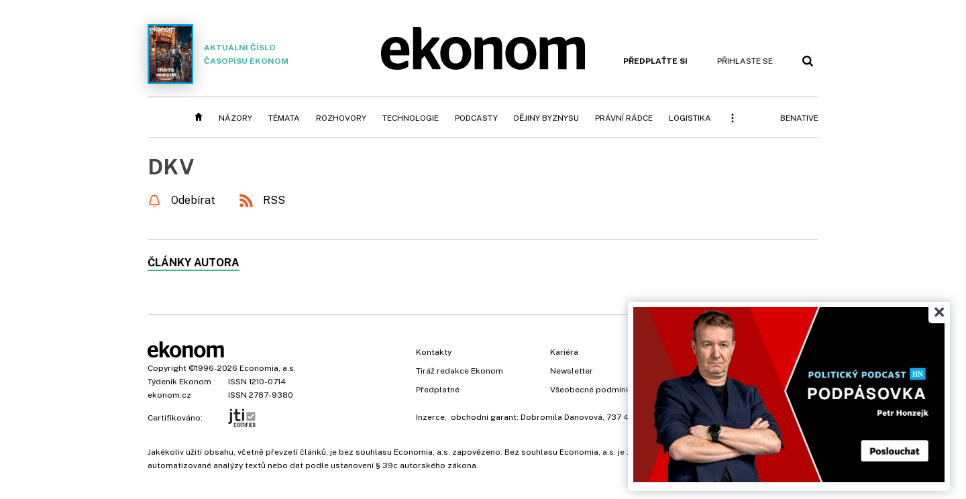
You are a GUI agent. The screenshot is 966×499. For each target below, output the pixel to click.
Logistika (690, 118)
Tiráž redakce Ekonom (459, 371)
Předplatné (438, 389)
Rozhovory (341, 118)
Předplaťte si (655, 61)
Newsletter (571, 371)
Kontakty (433, 352)
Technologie (410, 118)
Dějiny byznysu (546, 118)
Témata (284, 118)
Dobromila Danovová (561, 417)
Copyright (167, 368)
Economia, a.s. (267, 368)
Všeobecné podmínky (592, 389)
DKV (171, 166)
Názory (235, 118)
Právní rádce (624, 118)
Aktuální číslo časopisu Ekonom (218, 54)
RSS (274, 200)
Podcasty (476, 118)
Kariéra (564, 352)
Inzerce (430, 417)
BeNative (799, 118)
